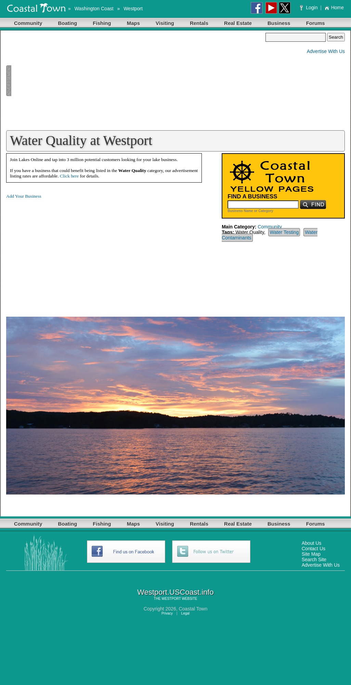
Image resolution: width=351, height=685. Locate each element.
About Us (312, 543)
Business (279, 23)
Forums (315, 23)
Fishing (102, 23)
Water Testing (284, 232)
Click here (69, 176)
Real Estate (238, 23)
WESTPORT (171, 599)
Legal (185, 613)
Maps (133, 23)
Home (334, 7)
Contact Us (313, 548)
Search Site (314, 559)
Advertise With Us (326, 51)
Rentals (199, 23)
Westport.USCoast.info (175, 592)
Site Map (311, 554)
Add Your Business (23, 196)
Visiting (165, 23)
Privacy (167, 613)
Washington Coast (94, 8)
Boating (67, 23)
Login (309, 7)
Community (28, 23)
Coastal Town (193, 608)
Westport (133, 8)
